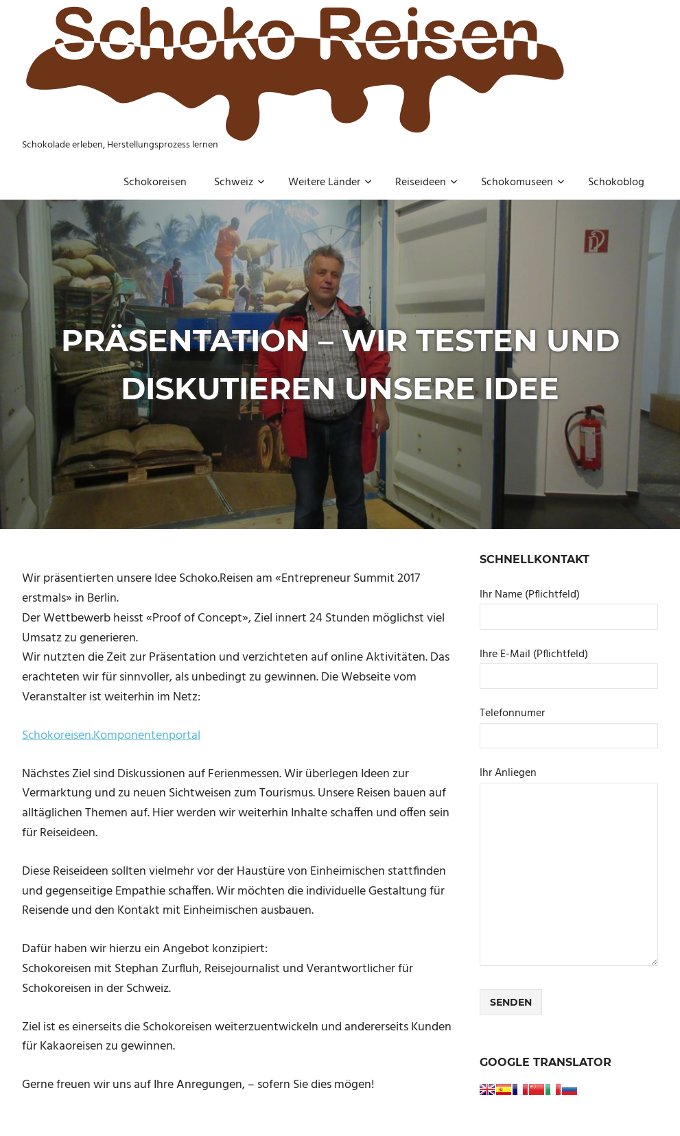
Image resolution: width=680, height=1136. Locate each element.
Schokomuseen (523, 182)
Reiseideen (426, 182)
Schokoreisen (155, 182)
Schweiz (239, 182)
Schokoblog (616, 182)
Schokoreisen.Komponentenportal (111, 736)
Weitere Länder (330, 182)
